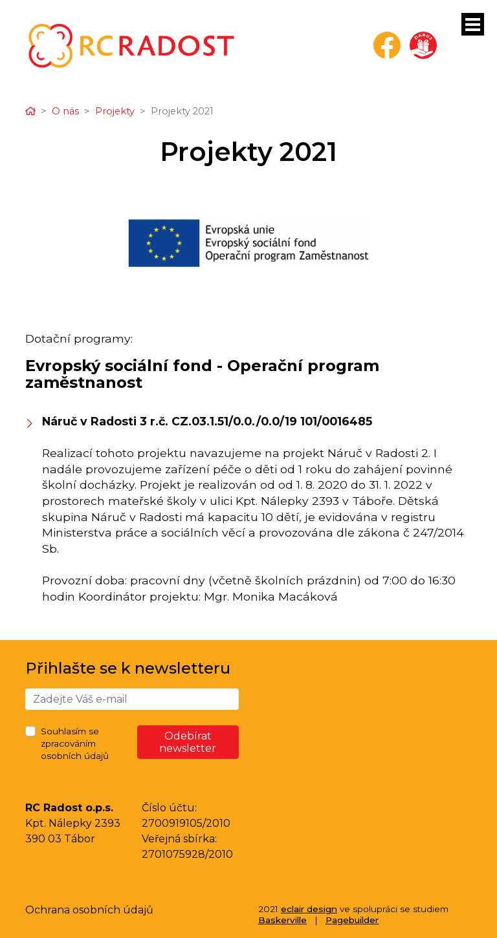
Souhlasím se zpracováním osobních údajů (75, 743)
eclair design (309, 909)
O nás (65, 111)
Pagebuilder (352, 920)
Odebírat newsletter (187, 742)
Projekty (115, 111)
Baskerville (282, 920)
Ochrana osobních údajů (89, 910)
